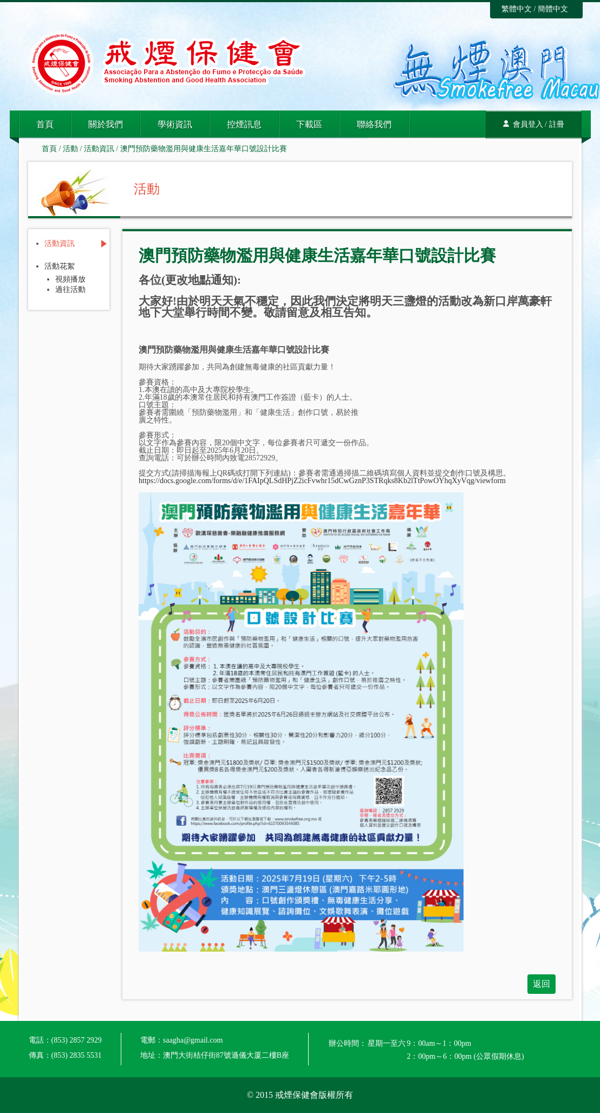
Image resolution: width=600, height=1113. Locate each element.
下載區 (309, 124)
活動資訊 (99, 149)
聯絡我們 (374, 124)
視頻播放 (70, 279)
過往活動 (70, 290)
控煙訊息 (244, 124)
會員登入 (528, 124)
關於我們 (105, 124)
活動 (70, 149)
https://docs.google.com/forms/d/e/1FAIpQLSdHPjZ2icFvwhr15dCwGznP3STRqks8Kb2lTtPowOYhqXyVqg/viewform (322, 481)
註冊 (556, 124)
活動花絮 (59, 266)
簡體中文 (553, 9)
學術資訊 (175, 124)
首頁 (45, 124)
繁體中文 (516, 9)
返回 (541, 983)
